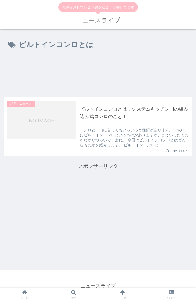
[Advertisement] (98, 74)
